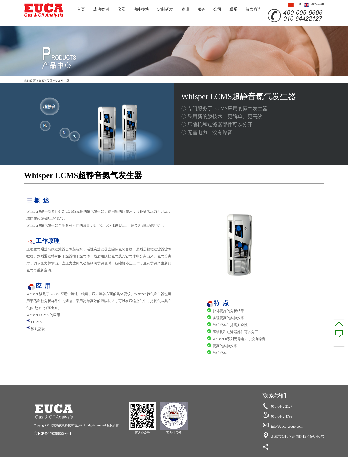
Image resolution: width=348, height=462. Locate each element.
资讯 (185, 9)
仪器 (121, 9)
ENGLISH (313, 5)
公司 (217, 9)
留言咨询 (253, 9)
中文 (294, 5)
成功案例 (101, 9)
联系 (233, 9)
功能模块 (141, 9)
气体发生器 (61, 81)
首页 (81, 9)
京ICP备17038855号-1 (52, 434)
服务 (201, 9)
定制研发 (165, 9)
